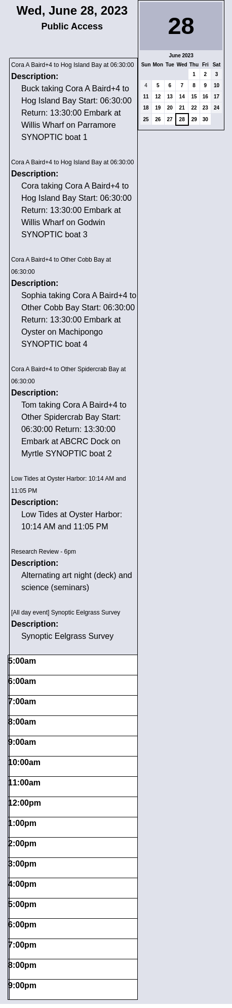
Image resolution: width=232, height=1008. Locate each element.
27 (170, 119)
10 (216, 85)
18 (146, 108)
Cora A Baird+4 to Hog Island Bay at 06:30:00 (72, 64)
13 (170, 96)
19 (158, 108)
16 (205, 96)
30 (205, 119)
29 (194, 119)
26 (158, 119)
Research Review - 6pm (43, 551)
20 (170, 108)
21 (182, 108)
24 (216, 108)
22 (194, 108)
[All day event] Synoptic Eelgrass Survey (65, 612)
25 (146, 119)
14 (182, 96)
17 (216, 96)
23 (205, 108)
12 (158, 96)
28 (182, 119)
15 (194, 96)
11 (146, 96)
